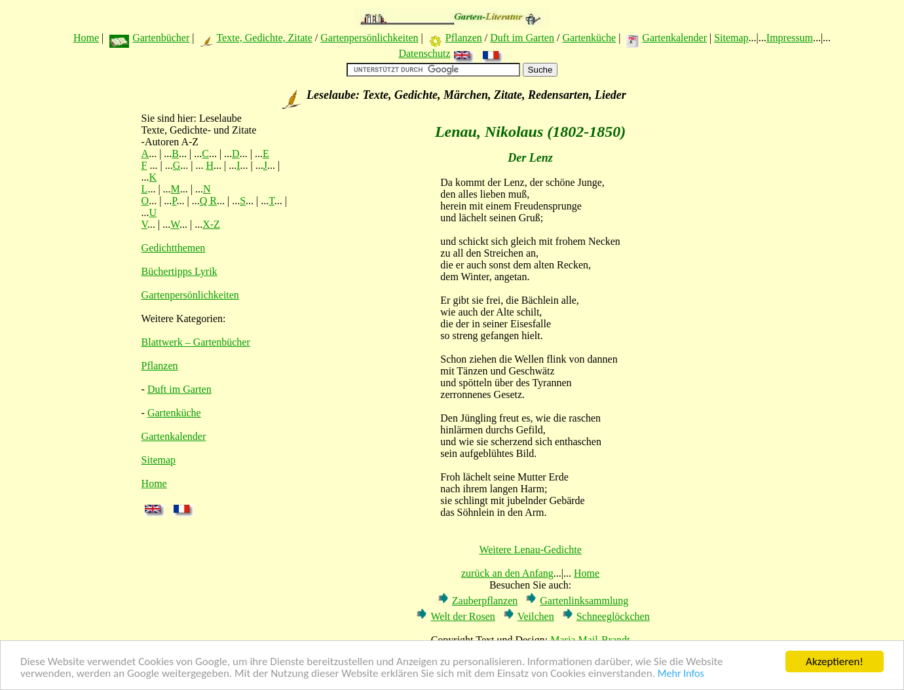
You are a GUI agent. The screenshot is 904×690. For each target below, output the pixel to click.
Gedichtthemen (173, 247)
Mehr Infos (681, 674)
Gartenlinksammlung (584, 600)
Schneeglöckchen (613, 616)
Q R (208, 200)
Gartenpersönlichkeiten (369, 37)
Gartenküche (589, 37)
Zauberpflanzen (485, 600)
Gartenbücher (160, 37)
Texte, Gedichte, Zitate (264, 37)
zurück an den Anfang (507, 573)
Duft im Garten (522, 37)
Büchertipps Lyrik (179, 271)
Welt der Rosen (462, 616)
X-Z (211, 224)
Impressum (789, 37)
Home (86, 37)
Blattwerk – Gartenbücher (195, 342)
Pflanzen (463, 37)
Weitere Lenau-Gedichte (530, 549)
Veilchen (536, 616)
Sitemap (731, 37)
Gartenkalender (674, 37)
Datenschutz (424, 53)
